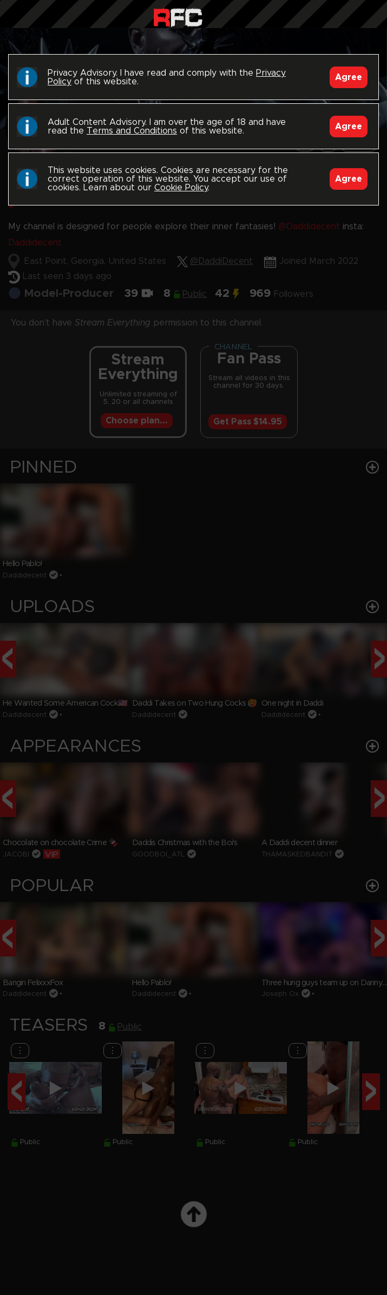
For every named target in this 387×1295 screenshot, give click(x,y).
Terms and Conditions (132, 131)
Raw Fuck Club (177, 16)
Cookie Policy (181, 187)
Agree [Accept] (348, 77)
